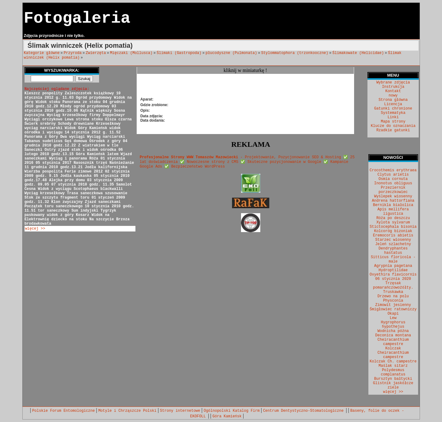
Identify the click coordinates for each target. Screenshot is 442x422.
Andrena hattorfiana (393, 201)
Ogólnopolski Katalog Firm (232, 411)
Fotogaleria (77, 18)
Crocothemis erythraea (393, 170)
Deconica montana (393, 335)
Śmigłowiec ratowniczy (393, 309)
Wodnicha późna (393, 331)
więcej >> (35, 229)
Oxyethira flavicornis (393, 274)
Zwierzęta (96, 53)
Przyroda (73, 53)
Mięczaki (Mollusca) (131, 53)
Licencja (393, 104)
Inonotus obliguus (393, 183)
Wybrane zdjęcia (393, 82)
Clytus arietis (393, 175)
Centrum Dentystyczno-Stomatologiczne (304, 411)
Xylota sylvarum (393, 222)
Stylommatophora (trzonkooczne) (294, 53)
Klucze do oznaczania (393, 126)
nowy (393, 95)
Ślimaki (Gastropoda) (179, 53)
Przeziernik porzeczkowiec (393, 190)
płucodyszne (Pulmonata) (231, 53)
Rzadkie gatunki (393, 130)
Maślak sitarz (393, 366)
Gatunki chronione (393, 108)
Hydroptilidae (393, 270)
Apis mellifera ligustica (393, 211)
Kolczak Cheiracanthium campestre (393, 352)
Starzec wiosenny (393, 240)
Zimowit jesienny (393, 305)
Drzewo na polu (393, 296)
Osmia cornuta (393, 179)
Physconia (393, 301)
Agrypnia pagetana (393, 266)
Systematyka (393, 113)
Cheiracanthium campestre (393, 342)
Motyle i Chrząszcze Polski (127, 411)
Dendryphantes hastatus (393, 250)
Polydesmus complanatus (393, 372)
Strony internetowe (180, 411)
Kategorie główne (42, 53)
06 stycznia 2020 (393, 279)
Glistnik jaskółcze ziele (393, 385)
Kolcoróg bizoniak (393, 231)
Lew (393, 318)
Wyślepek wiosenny (393, 196)
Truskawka (393, 292)
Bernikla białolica (393, 205)
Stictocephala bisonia (393, 227)
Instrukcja (393, 87)
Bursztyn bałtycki (393, 379)
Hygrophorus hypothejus (393, 324)
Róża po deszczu (393, 218)
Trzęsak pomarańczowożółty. (393, 285)
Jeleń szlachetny (393, 244)
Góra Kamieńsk (227, 416)
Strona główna (393, 100)
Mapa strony (393, 121)
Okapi (393, 314)
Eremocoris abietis (393, 235)
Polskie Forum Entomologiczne (63, 411)
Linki (393, 117)
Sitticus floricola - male (393, 259)
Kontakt (393, 91)
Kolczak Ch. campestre (393, 361)
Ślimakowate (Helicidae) (358, 53)
